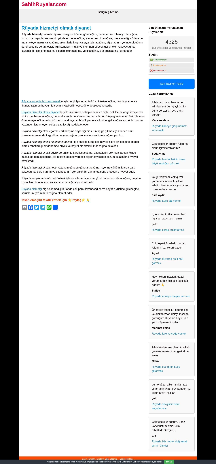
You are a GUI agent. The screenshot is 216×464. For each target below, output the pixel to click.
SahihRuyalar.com (44, 4)
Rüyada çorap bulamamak (168, 229)
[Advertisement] (83, 76)
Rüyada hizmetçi (31, 189)
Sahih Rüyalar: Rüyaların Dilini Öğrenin (99, 459)
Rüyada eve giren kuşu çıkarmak (166, 368)
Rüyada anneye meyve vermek (171, 296)
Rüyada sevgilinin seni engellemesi (165, 406)
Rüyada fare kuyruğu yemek (169, 333)
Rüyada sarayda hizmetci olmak (41, 101)
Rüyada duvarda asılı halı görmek (167, 261)
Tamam (169, 462)
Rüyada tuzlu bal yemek (166, 200)
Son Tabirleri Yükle (171, 83)
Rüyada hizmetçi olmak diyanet (56, 27)
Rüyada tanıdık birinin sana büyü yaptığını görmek (168, 161)
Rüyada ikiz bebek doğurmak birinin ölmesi (169, 443)
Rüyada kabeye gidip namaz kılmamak (169, 128)
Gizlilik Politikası (127, 459)
